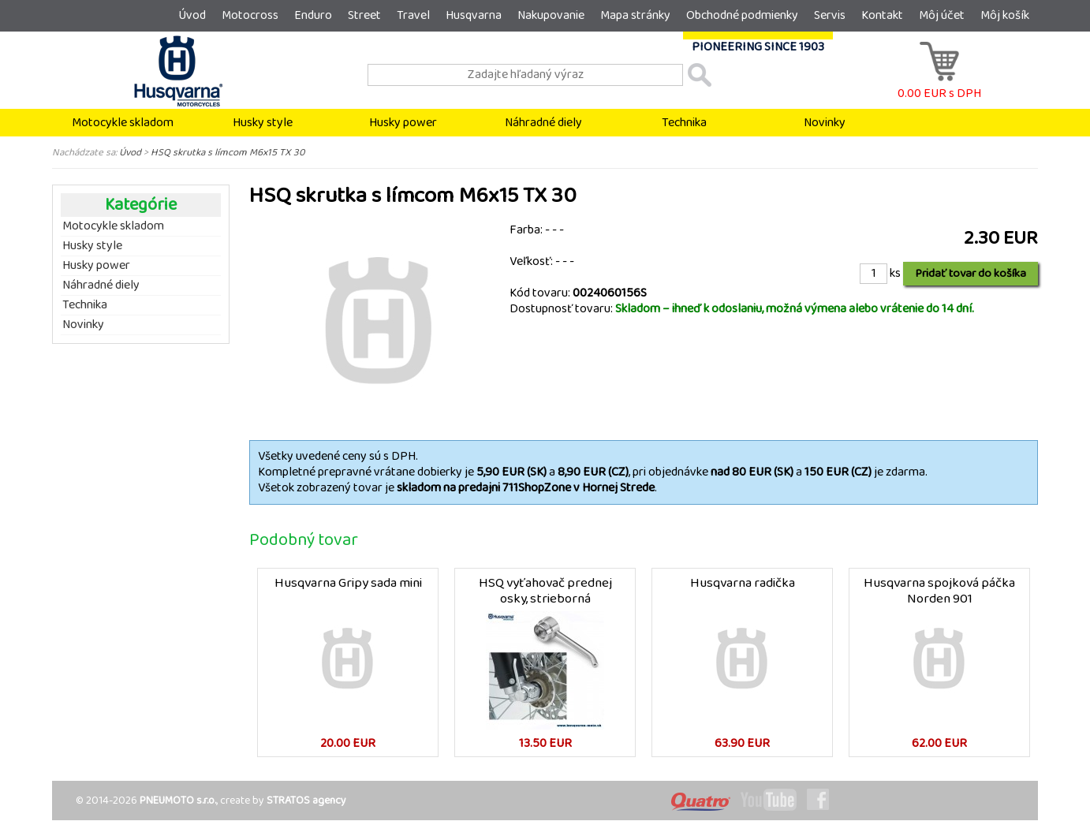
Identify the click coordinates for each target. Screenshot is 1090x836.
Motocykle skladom (123, 122)
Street (364, 15)
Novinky (824, 122)
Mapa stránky (635, 15)
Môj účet (942, 15)
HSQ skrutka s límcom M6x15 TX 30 (228, 152)
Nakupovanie (550, 15)
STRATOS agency (306, 800)
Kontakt (882, 15)
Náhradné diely (543, 122)
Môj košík (1004, 15)
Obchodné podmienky (742, 15)
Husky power (403, 122)
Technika (684, 122)
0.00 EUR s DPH (939, 85)
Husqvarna (474, 15)
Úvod (192, 15)
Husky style (263, 122)
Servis (829, 15)
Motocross (250, 15)
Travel (413, 15)
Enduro (313, 15)
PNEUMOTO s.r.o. (178, 800)
